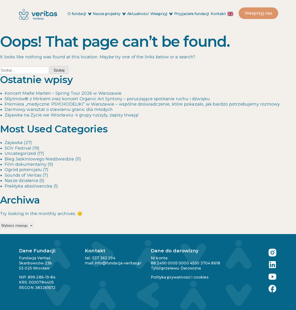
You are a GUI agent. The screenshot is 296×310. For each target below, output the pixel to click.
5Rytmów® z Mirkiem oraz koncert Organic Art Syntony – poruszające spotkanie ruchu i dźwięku (107, 98)
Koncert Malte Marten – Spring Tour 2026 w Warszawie (63, 93)
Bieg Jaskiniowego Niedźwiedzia (39, 159)
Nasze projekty (109, 14)
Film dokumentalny (25, 164)
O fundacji (79, 14)
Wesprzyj (161, 14)
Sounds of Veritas (23, 175)
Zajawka (14, 142)
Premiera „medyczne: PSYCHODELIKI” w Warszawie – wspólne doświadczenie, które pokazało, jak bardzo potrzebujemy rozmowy (142, 104)
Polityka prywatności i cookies (180, 277)
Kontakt (218, 14)
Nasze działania (21, 180)
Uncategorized (20, 153)
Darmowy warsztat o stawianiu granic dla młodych (59, 109)
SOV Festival (18, 148)
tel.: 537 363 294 (100, 258)
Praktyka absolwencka (28, 186)
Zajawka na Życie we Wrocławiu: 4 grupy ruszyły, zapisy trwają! (72, 115)
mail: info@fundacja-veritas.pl (113, 263)
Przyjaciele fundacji (191, 14)
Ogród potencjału (23, 169)
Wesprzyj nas (258, 13)
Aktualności (138, 14)
